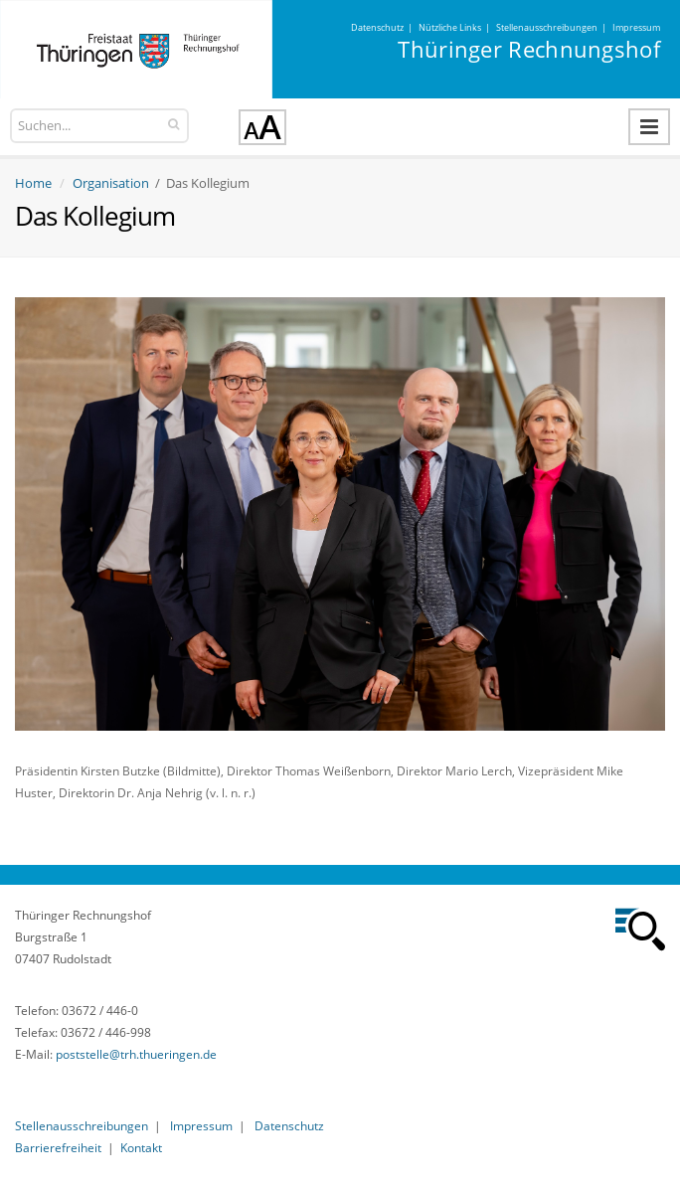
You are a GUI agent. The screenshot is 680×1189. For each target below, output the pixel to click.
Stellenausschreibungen (546, 27)
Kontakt (141, 1147)
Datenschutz (377, 27)
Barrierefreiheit (58, 1147)
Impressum (636, 27)
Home (33, 183)
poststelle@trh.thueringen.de (136, 1054)
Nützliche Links (450, 27)
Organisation (111, 183)
